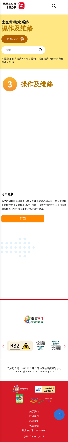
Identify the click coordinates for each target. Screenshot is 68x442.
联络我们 (34, 416)
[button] (38, 6)
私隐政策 (34, 421)
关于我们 (34, 411)
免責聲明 (34, 425)
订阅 (23, 218)
